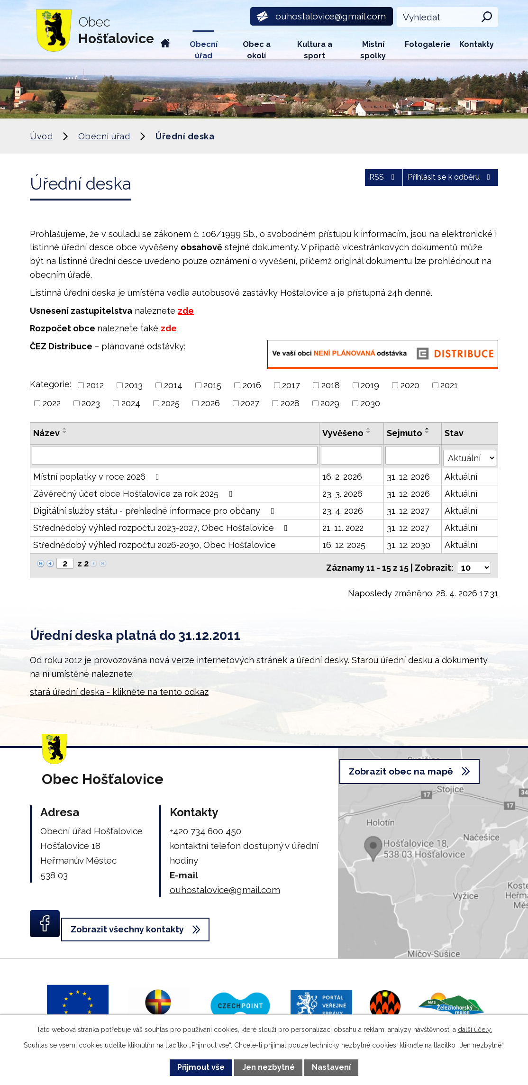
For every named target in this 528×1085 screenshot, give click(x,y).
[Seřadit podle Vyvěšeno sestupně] (369, 432)
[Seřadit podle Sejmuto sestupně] (428, 432)
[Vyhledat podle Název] (175, 455)
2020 (410, 385)
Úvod (165, 45)
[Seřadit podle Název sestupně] (65, 432)
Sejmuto (405, 433)
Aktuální (462, 474)
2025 (170, 403)
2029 (329, 403)
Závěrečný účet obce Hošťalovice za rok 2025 (134, 491)
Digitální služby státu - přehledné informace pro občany (155, 508)
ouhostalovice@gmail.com (225, 883)
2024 (130, 403)
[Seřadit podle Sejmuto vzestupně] (428, 428)
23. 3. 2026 (343, 491)
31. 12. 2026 (408, 474)
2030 (370, 403)
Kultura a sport (314, 49)
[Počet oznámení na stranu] (474, 561)
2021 (449, 385)
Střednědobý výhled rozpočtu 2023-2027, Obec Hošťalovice (162, 525)
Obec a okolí (257, 49)
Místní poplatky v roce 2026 (98, 474)
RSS (362, 182)
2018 (330, 385)
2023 (91, 403)
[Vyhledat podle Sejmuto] (413, 455)
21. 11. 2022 (343, 525)
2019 (370, 385)
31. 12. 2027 (408, 508)
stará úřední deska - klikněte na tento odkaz (119, 685)
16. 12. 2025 (344, 542)
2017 (291, 385)
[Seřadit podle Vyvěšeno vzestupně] (369, 428)
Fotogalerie (428, 44)
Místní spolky (373, 49)
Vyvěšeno (343, 433)
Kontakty (476, 44)
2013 (134, 385)
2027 (250, 403)
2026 (210, 403)
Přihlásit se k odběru (442, 182)
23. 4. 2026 (343, 508)
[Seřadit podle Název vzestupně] (65, 428)
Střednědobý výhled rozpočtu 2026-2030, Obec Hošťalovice (154, 542)
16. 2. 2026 (343, 474)
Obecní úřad (204, 49)
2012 (95, 385)
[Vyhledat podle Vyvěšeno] (351, 455)
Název (46, 433)
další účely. (475, 1029)
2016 (252, 385)
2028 (290, 403)
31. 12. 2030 (409, 542)
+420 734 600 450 (205, 824)
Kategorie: (50, 384)
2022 (52, 403)
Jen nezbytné (268, 1067)
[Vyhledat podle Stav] (470, 454)
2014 (173, 385)
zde (186, 311)
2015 (212, 385)
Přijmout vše (201, 1067)
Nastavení (331, 1067)
